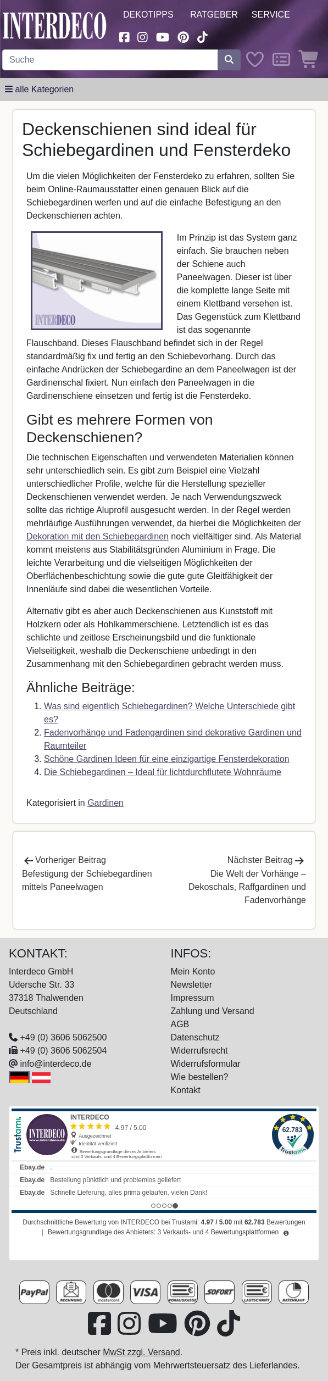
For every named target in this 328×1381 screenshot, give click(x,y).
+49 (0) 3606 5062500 (63, 1037)
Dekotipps (148, 14)
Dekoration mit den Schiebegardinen (97, 536)
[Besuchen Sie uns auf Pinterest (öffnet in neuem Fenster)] (183, 36)
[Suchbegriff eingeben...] (110, 59)
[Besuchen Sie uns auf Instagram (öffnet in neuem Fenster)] (143, 36)
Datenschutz (195, 1037)
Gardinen (105, 803)
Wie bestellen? (200, 1077)
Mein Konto (193, 971)
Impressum (192, 998)
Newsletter (192, 984)
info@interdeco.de (55, 1063)
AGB (180, 1024)
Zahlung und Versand (212, 1011)
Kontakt (186, 1090)
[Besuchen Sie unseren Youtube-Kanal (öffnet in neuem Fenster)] (163, 36)
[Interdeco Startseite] (54, 25)
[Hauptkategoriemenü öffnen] (39, 89)
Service (271, 14)
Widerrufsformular (206, 1063)
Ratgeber (214, 14)
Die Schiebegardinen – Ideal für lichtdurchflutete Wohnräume (162, 772)
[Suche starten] (229, 59)
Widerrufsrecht (199, 1050)
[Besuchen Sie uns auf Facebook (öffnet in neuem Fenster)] (124, 36)
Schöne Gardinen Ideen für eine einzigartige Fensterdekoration (167, 759)
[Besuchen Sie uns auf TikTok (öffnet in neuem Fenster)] (202, 36)
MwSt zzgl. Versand (141, 1352)
